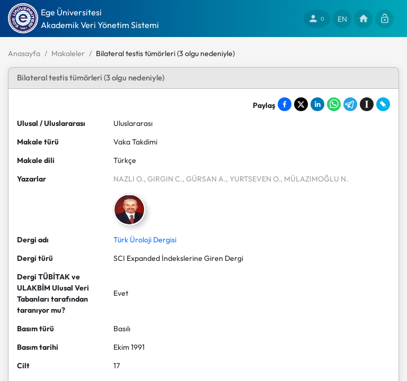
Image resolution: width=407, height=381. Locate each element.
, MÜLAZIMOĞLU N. (314, 179)
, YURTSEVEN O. (253, 179)
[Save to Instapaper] (367, 104)
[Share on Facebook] (284, 104)
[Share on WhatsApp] (334, 104)
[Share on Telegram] (350, 104)
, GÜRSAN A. (204, 179)
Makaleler (68, 53)
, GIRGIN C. (163, 179)
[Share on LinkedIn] (317, 104)
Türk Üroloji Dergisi (144, 239)
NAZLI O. (128, 179)
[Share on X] (301, 104)
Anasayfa (24, 53)
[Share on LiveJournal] (383, 104)
